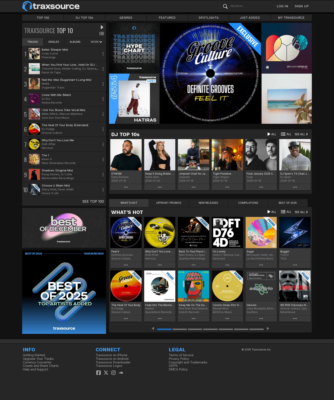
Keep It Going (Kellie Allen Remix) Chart (159, 173)
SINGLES (53, 41)
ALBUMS (75, 41)
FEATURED (167, 18)
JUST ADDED (250, 18)
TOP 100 (43, 18)
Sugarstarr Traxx (53, 87)
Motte (45, 83)
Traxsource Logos (109, 366)
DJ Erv (46, 98)
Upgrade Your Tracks (38, 359)
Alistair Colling (71, 68)
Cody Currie (50, 53)
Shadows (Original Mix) (57, 170)
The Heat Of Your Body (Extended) (65, 125)
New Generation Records (59, 163)
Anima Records (52, 102)
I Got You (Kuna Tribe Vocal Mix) (63, 110)
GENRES (125, 18)
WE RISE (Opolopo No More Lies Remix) (295, 305)
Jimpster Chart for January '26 (193, 173)
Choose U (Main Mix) (56, 185)
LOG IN (282, 6)
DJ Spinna (89, 68)
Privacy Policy (179, 359)
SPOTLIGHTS (209, 18)
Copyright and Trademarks (188, 362)
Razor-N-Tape (51, 72)
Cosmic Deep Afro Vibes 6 (227, 305)
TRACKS (32, 41)
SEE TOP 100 (93, 201)
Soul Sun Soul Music (56, 117)
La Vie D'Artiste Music (260, 258)
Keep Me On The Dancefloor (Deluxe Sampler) (193, 305)
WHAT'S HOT (127, 212)
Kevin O (47, 159)
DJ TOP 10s (84, 18)
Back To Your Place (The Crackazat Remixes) (193, 251)
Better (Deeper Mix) (55, 49)
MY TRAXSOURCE (291, 18)
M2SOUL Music (222, 312)
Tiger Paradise (222, 173)
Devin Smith (66, 189)
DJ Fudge (48, 129)
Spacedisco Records (158, 312)
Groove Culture (52, 132)
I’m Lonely (219, 251)
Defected (219, 258)
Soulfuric (252, 312)
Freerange (49, 57)
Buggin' (285, 251)
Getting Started (34, 355)
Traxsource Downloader (113, 362)
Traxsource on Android (112, 359)
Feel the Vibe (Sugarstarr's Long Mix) (66, 79)
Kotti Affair (49, 144)
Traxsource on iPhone (111, 355)
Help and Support (35, 369)
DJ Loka (66, 174)
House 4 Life (50, 193)
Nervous (47, 147)
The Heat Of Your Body (125, 305)
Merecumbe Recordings (58, 178)
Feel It (115, 251)
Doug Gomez (50, 174)
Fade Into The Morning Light (159, 305)
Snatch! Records (189, 312)
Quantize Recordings (192, 258)
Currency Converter (37, 362)
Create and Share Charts (41, 366)
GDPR (173, 366)
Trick (283, 258)
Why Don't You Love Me (58, 140)
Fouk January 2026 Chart (261, 173)
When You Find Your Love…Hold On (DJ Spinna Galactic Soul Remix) (87, 64)
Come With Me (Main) (56, 95)
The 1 (45, 155)
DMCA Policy (178, 369)
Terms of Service (181, 355)
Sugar (250, 251)
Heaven (251, 305)
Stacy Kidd (49, 189)
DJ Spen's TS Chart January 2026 (295, 173)
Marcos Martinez (70, 113)
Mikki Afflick (50, 113)
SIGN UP (302, 6)
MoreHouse (287, 312)
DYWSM (116, 173)
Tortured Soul (51, 68)
